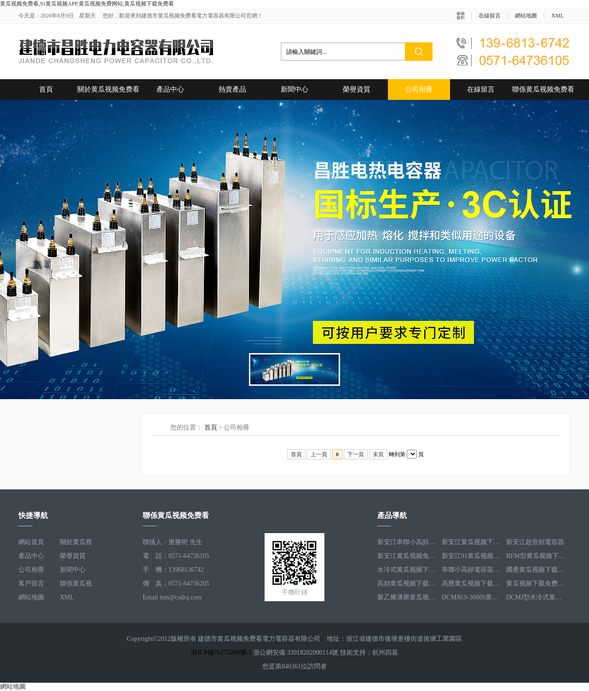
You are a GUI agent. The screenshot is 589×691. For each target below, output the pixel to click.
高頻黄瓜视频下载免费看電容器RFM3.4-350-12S (407, 583)
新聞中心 (294, 89)
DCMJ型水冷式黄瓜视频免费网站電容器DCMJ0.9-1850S (536, 597)
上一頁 (319, 454)
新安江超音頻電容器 (535, 542)
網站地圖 (526, 15)
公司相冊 (419, 89)
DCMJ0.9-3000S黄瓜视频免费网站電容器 (472, 597)
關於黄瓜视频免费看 (108, 89)
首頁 (46, 89)
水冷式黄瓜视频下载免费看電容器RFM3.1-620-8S (407, 569)
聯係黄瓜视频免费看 (543, 89)
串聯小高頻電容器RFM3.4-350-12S (472, 569)
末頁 (378, 454)
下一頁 (355, 454)
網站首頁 (31, 542)
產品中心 (170, 89)
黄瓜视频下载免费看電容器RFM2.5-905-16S (536, 583)
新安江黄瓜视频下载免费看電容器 (472, 542)
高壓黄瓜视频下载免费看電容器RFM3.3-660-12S (472, 583)
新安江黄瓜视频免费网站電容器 (407, 555)
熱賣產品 (232, 89)
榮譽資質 (356, 89)
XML (557, 15)
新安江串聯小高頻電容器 (407, 542)
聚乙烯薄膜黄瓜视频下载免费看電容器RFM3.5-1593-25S (407, 597)
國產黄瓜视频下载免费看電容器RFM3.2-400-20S (536, 569)
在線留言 (490, 15)
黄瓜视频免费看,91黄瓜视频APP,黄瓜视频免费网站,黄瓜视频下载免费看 (87, 3)
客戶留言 (31, 583)
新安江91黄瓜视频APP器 (472, 555)
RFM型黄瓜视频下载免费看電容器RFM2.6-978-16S (536, 555)
